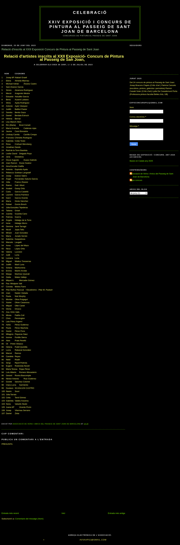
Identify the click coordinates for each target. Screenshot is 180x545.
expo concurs (136, 180)
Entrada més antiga (116, 513)
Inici (63, 513)
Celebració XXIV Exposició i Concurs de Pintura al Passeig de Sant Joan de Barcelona (90, 22)
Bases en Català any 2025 (141, 161)
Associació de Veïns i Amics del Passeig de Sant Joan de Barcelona (151, 175)
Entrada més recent (10, 513)
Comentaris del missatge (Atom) (29, 519)
